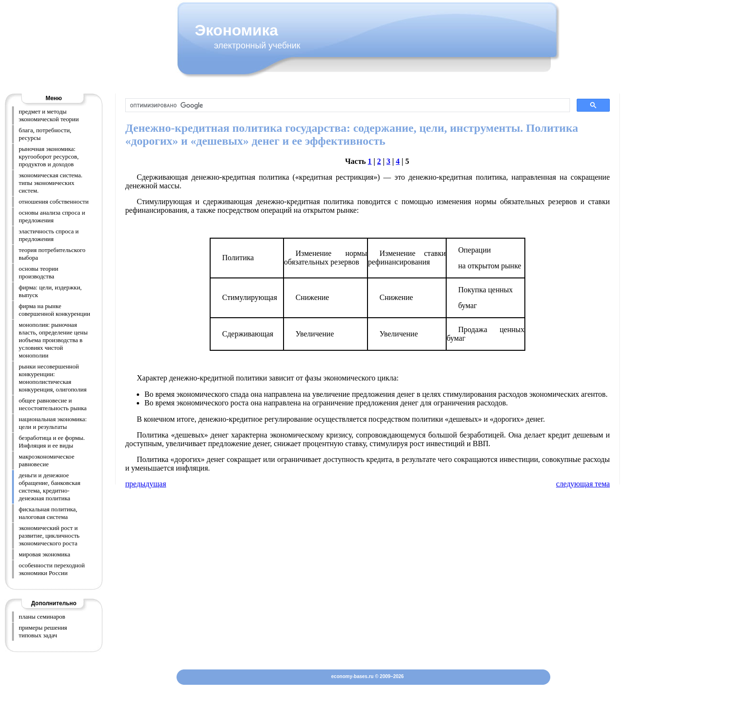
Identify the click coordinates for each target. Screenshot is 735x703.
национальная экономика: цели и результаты (53, 422)
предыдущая (145, 484)
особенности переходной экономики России (52, 569)
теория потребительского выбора (52, 253)
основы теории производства (39, 272)
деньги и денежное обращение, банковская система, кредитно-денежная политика (50, 487)
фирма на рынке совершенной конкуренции (54, 309)
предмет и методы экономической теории (49, 115)
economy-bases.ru (352, 676)
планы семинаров (42, 616)
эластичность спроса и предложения (49, 235)
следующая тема (583, 484)
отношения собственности (54, 201)
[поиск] (346, 105)
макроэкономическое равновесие (46, 460)
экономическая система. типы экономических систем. (51, 183)
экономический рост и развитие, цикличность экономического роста (49, 535)
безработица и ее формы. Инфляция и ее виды (52, 441)
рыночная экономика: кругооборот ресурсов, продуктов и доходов (49, 156)
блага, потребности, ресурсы (45, 134)
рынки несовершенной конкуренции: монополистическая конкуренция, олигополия (52, 378)
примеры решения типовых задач (43, 631)
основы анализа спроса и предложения (52, 216)
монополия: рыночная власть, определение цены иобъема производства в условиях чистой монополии (53, 340)
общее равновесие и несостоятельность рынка (53, 404)
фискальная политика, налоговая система (48, 513)
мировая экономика (44, 554)
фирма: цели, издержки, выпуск (50, 291)
